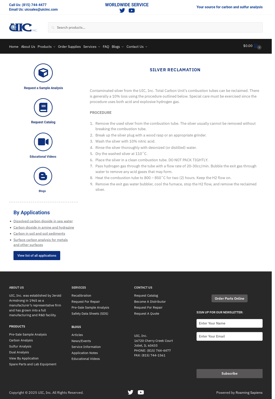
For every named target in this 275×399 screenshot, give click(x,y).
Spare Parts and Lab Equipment (32, 363)
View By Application (24, 357)
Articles (77, 333)
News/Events (81, 339)
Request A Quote (146, 312)
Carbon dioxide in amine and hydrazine (43, 225)
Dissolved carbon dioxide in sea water (43, 219)
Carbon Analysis (21, 339)
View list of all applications (36, 254)
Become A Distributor (150, 300)
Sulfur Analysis (20, 345)
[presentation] (230, 352)
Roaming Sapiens (249, 391)
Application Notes (85, 351)
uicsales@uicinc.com (41, 9)
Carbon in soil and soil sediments (39, 232)
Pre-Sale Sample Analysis (28, 333)
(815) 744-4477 (34, 5)
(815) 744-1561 (153, 354)
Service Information (86, 345)
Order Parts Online (229, 297)
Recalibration (81, 294)
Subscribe (230, 372)
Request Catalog (146, 294)
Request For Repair (86, 300)
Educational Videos (86, 357)
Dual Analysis (19, 351)
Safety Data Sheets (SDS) (90, 312)
